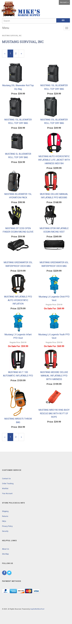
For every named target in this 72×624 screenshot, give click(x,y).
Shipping (5, 511)
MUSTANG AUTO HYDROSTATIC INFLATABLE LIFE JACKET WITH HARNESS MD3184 (54, 160)
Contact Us (6, 479)
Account (64, 2)
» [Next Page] (22, 55)
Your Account (7, 493)
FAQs (4, 521)
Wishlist (5, 489)
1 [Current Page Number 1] (11, 55)
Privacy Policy (7, 526)
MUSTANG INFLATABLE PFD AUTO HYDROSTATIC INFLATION (18, 300)
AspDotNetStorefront (37, 609)
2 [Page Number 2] (17, 53)
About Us (5, 549)
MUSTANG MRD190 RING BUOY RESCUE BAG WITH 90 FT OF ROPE (54, 413)
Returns (5, 516)
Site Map (5, 554)
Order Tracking (7, 484)
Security (5, 531)
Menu (5, 28)
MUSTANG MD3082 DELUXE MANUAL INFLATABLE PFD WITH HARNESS (54, 376)
